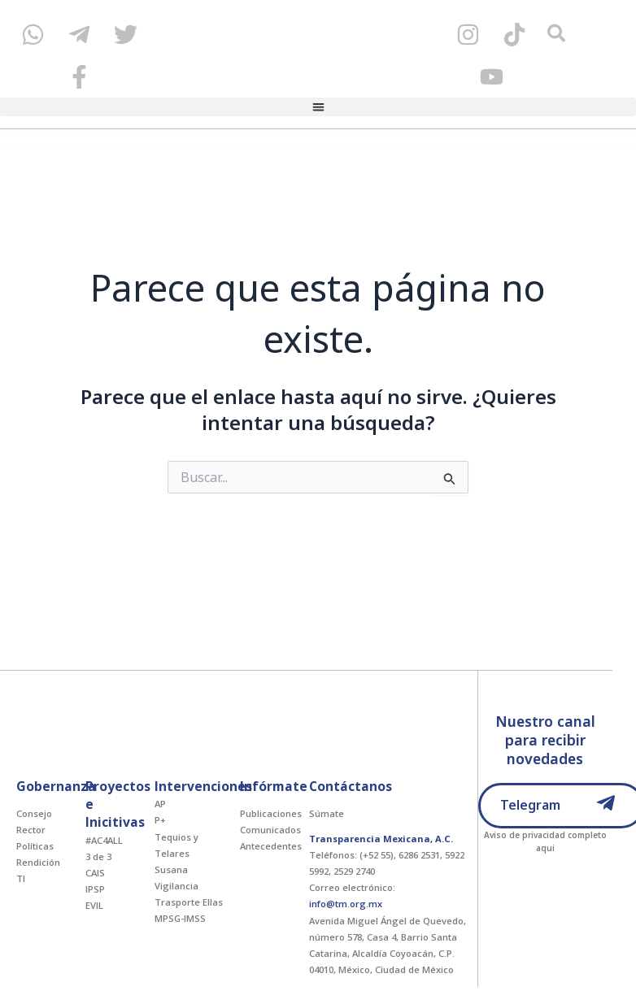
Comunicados (270, 830)
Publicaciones (271, 813)
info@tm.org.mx (345, 904)
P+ (160, 820)
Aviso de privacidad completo (545, 835)
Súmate (326, 813)
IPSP (95, 889)
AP (160, 804)
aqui (545, 848)
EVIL (94, 905)
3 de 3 (98, 856)
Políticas (35, 846)
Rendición (38, 862)
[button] (318, 107)
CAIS (95, 873)
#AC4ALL (104, 840)
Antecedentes (271, 846)
